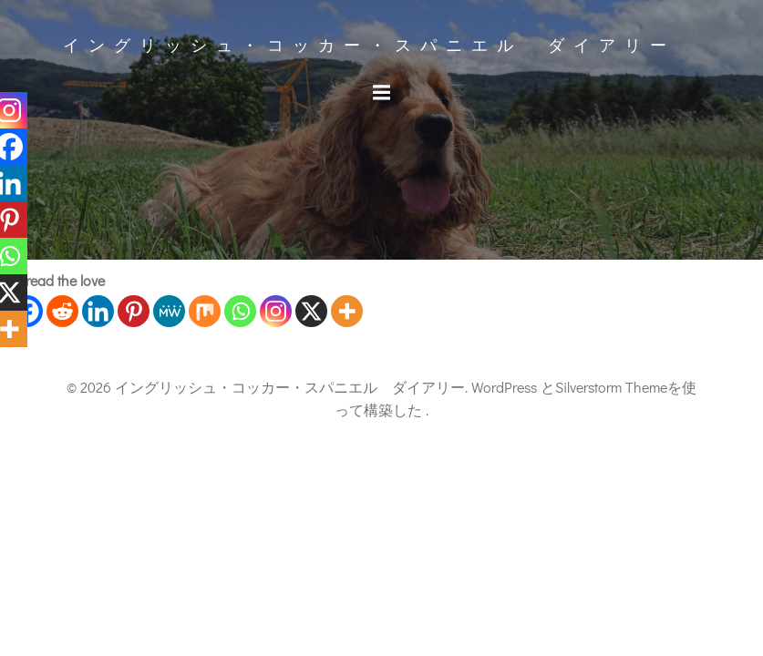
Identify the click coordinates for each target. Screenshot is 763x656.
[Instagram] (276, 311)
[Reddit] (62, 311)
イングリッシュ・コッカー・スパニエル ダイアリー (369, 46)
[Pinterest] (134, 311)
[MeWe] (169, 311)
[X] (311, 311)
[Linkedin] (98, 311)
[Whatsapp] (240, 311)
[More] (347, 311)
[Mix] (205, 311)
